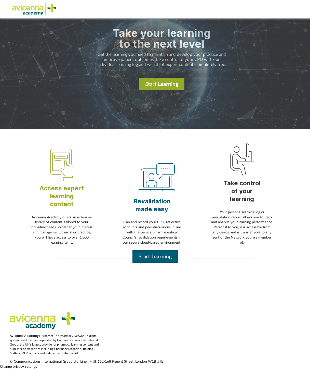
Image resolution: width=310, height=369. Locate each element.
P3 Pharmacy (30, 353)
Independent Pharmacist (62, 353)
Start (161, 84)
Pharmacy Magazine (67, 349)
